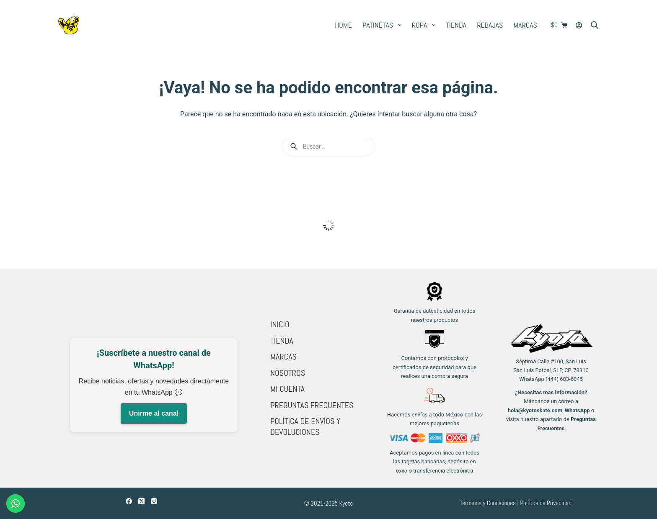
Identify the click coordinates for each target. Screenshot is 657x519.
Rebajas (490, 25)
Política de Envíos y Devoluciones (305, 426)
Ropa (425, 25)
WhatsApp (577, 410)
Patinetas (383, 25)
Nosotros (287, 372)
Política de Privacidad (546, 503)
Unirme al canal (153, 413)
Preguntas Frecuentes (311, 405)
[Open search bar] (594, 25)
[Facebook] (129, 501)
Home (343, 25)
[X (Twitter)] (141, 501)
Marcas (525, 25)
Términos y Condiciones (488, 503)
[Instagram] (154, 501)
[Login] (579, 25)
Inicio (280, 324)
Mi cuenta (287, 388)
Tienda (456, 25)
